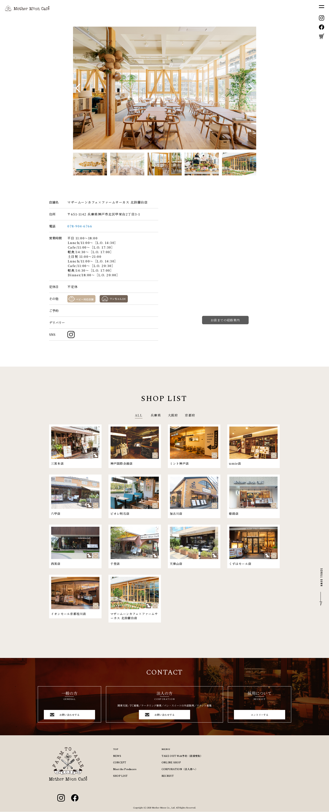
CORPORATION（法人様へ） (180, 769)
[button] (251, 88)
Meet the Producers (124, 769)
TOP (116, 749)
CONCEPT (119, 763)
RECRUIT (168, 776)
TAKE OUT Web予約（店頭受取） (182, 756)
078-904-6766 (80, 226)
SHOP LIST (120, 776)
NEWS (117, 756)
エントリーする (259, 715)
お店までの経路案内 (225, 320)
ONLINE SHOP (171, 763)
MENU (166, 749)
